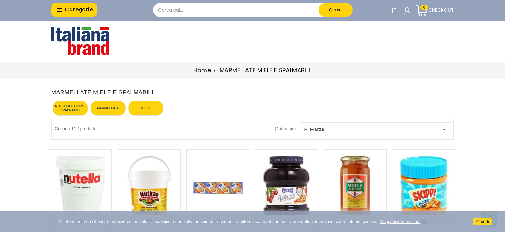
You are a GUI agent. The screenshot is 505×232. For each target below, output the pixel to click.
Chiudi (482, 221)
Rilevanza (376, 129)
